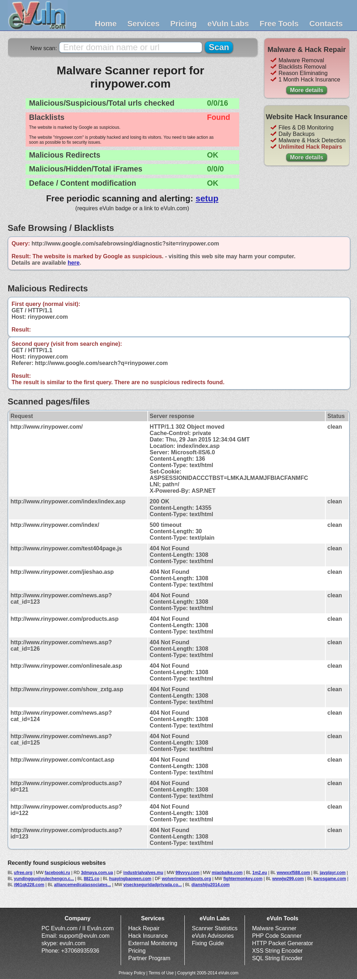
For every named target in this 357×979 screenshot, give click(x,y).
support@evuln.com (84, 936)
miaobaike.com (227, 872)
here (74, 263)
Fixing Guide (208, 943)
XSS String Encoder (277, 951)
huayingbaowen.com (130, 878)
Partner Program (149, 958)
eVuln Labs (228, 23)
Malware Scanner (274, 928)
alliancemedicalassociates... (82, 884)
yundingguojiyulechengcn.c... (44, 878)
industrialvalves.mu (143, 872)
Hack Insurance (148, 936)
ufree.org (23, 872)
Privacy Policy (132, 972)
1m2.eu (259, 872)
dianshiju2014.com (210, 884)
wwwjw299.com (288, 878)
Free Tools (279, 23)
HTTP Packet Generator (282, 943)
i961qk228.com (29, 884)
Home (106, 23)
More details (306, 90)
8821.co (91, 878)
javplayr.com (333, 872)
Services (143, 23)
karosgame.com (330, 878)
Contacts (326, 23)
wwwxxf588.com (293, 872)
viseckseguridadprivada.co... (152, 884)
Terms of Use (161, 972)
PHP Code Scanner (276, 936)
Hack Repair (143, 928)
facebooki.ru (57, 872)
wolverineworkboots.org (186, 878)
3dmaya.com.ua (97, 872)
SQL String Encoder (277, 958)
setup (207, 198)
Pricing (183, 23)
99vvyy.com (187, 872)
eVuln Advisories (213, 936)
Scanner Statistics (214, 928)
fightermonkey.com (243, 878)
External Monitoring (152, 943)
